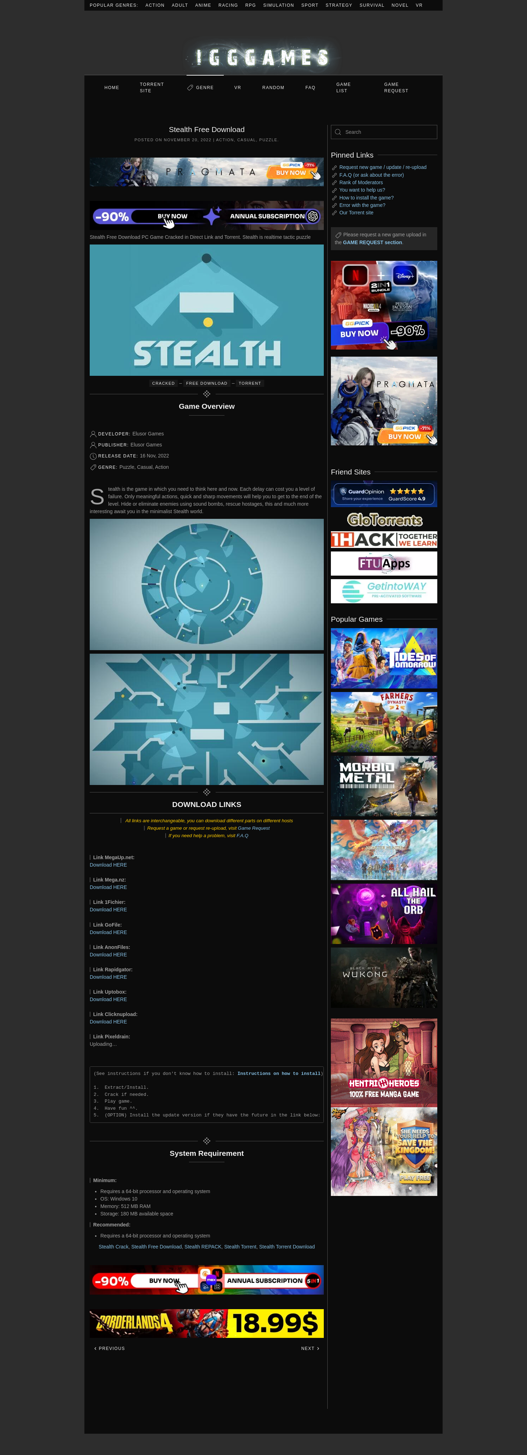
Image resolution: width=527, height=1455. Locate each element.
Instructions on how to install (279, 1073)
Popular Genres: (114, 5)
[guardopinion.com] (384, 493)
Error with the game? (362, 205)
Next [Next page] (310, 1348)
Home (112, 87)
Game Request (254, 828)
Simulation (278, 5)
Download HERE (108, 865)
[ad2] (380, 1062)
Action (155, 5)
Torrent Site (152, 87)
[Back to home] (263, 43)
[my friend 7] (384, 591)
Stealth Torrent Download (287, 1247)
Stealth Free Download (156, 1247)
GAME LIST (344, 87)
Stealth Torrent (240, 1247)
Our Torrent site (356, 212)
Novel (400, 5)
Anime (203, 5)
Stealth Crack (113, 1247)
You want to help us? (362, 190)
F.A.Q (242, 835)
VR (419, 5)
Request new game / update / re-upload (383, 167)
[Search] (384, 132)
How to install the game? (366, 198)
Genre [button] (205, 87)
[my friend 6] (384, 563)
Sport (310, 5)
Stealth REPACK (202, 1247)
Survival (372, 5)
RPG (250, 5)
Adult (180, 5)
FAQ (310, 87)
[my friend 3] (384, 539)
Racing (228, 5)
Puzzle (268, 140)
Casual (246, 140)
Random (273, 87)
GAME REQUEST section (372, 242)
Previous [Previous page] (109, 1348)
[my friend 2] (384, 519)
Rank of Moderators (361, 182)
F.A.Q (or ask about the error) (371, 175)
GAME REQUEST (396, 87)
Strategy (339, 5)
